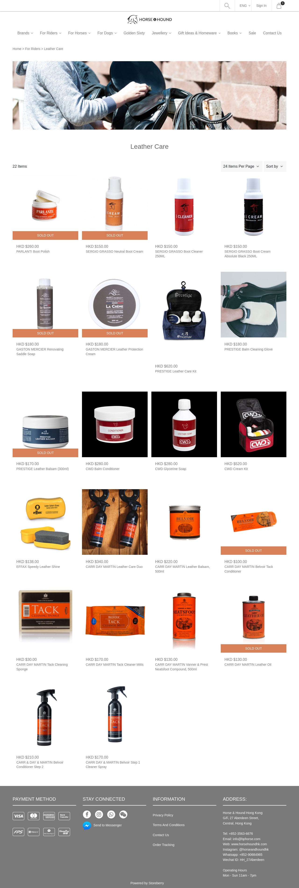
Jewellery (167, 33)
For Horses (85, 33)
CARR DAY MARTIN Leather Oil (247, 664)
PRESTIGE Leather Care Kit (175, 371)
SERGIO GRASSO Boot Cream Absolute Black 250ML (247, 254)
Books (240, 33)
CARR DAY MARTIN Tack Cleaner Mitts (114, 664)
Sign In (261, 5)
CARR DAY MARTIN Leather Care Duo (114, 567)
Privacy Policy (163, 815)
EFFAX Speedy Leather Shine (38, 567)
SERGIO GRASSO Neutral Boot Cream (114, 251)
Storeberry (156, 883)
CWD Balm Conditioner (103, 469)
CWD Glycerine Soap (170, 469)
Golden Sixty (142, 33)
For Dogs (113, 33)
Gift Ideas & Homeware (205, 33)
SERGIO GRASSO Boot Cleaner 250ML (179, 254)
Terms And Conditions (169, 825)
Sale (260, 33)
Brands (31, 33)
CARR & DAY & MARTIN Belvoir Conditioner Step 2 (40, 765)
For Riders (56, 33)
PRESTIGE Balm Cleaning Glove (248, 349)
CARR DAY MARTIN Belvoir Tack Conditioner (248, 569)
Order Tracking (163, 845)
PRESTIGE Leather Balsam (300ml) (42, 469)
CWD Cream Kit (236, 469)
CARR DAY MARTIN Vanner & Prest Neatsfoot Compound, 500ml (181, 667)
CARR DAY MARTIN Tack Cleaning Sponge (42, 667)
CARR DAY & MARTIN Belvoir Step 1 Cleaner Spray (113, 765)
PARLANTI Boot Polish (33, 251)
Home (17, 49)
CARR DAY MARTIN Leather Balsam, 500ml (182, 569)
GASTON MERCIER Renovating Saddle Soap (40, 351)
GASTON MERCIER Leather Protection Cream (114, 351)
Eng (243, 5)
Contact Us (161, 835)
